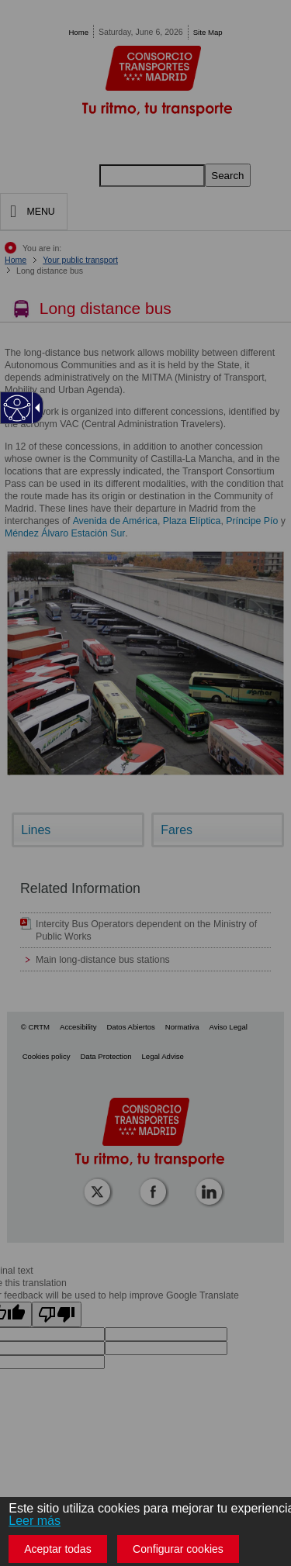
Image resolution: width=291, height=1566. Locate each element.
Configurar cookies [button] (178, 1549)
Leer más (35, 1520)
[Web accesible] (17, 408)
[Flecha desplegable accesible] (35, 407)
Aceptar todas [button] (57, 1549)
